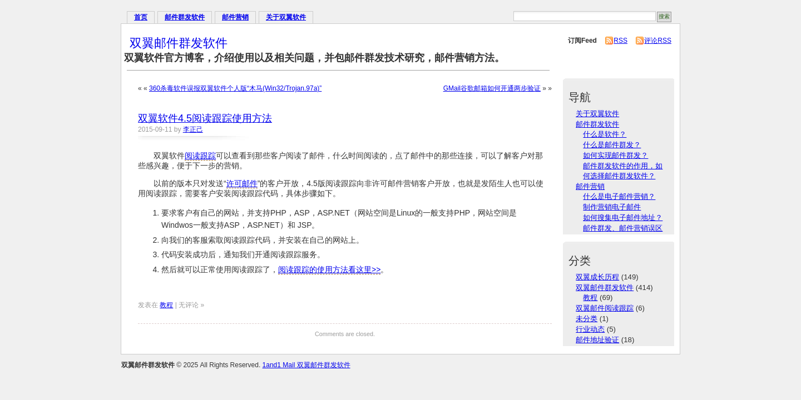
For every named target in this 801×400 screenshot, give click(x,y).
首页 (140, 17)
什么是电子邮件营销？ (619, 196)
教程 (166, 305)
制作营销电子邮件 (612, 207)
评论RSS (657, 40)
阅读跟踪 (200, 155)
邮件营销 (235, 17)
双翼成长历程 (597, 277)
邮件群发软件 (185, 17)
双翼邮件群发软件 (179, 43)
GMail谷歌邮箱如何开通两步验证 (492, 88)
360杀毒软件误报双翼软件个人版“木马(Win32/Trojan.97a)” (235, 88)
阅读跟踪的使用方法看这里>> (329, 269)
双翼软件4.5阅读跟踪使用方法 (205, 118)
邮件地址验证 (597, 340)
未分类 (586, 318)
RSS (620, 40)
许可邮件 (242, 183)
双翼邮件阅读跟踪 (605, 308)
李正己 (193, 129)
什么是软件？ (604, 134)
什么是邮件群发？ (612, 145)
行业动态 (590, 329)
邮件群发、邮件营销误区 (622, 228)
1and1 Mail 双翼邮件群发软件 (306, 365)
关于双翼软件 (286, 17)
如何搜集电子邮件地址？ (622, 217)
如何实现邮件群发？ (615, 155)
